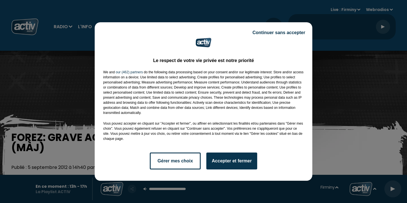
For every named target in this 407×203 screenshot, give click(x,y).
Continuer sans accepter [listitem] (278, 32)
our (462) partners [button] (129, 72)
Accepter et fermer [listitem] (232, 160)
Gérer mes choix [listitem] (175, 160)
